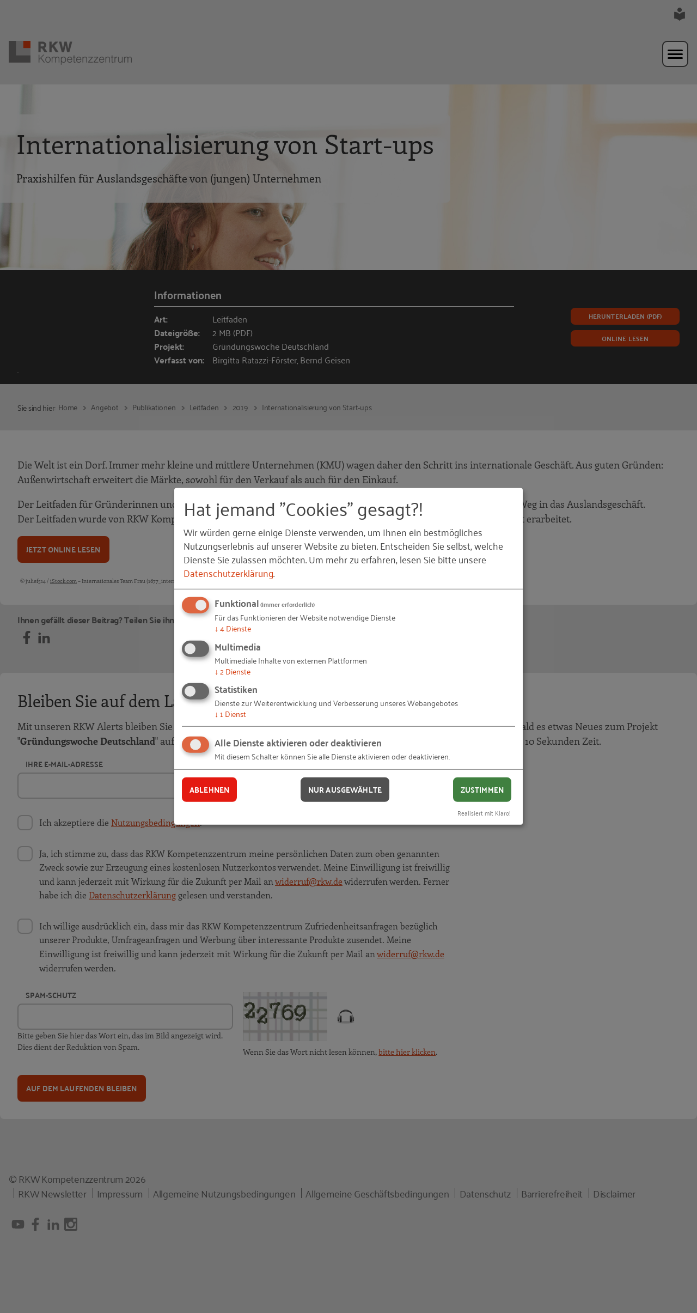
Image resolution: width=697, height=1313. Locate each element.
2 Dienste (232, 671)
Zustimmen (482, 789)
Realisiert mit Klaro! (484, 812)
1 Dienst (230, 713)
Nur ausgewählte (345, 789)
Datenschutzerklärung (228, 572)
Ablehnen (209, 789)
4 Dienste (233, 628)
